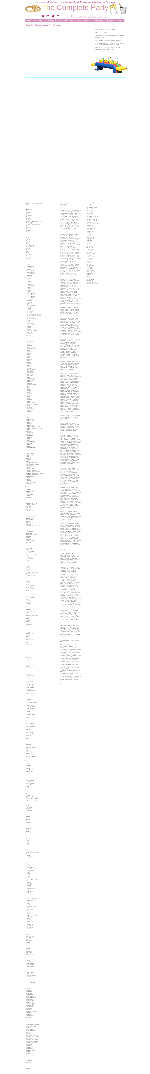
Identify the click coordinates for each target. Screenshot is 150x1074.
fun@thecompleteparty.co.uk (87, 16)
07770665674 (51, 16)
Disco (111, 20)
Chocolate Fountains (65, 20)
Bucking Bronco (84, 20)
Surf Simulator (99, 20)
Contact (120, 20)
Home (28, 20)
